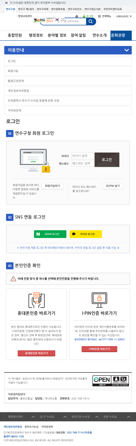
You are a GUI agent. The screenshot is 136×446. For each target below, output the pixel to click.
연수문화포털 (58, 9)
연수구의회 (42, 9)
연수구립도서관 (92, 9)
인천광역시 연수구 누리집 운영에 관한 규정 (33, 100)
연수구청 (10, 9)
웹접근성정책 (16, 80)
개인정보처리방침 (18, 90)
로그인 (12, 61)
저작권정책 (14, 110)
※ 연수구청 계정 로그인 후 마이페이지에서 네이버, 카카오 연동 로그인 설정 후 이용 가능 (66, 247)
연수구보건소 (75, 9)
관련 (110, 416)
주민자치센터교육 (112, 9)
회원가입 (13, 71)
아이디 (65, 156)
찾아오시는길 (31, 427)
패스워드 (64, 163)
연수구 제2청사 (26, 9)
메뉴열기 (68, 50)
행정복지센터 (15, 416)
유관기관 (81, 416)
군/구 (47, 416)
